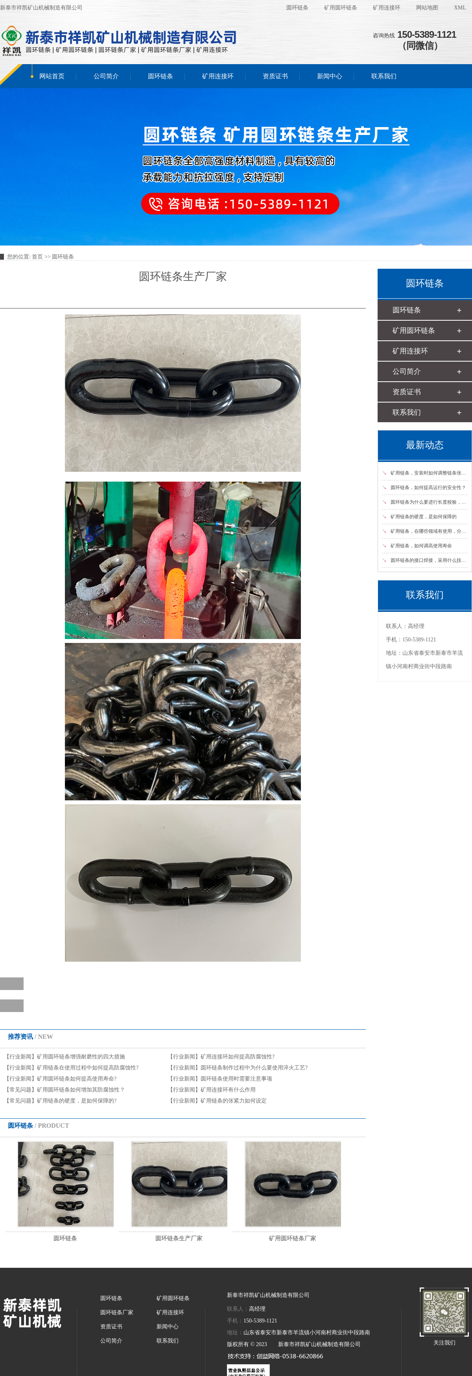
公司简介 (106, 76)
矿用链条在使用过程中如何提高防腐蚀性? (87, 1068)
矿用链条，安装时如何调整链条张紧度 (426, 473)
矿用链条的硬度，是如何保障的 (419, 516)
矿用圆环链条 (340, 8)
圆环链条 (297, 8)
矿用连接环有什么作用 (228, 1090)
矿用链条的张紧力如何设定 (234, 1101)
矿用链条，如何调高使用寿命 (417, 546)
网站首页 (52, 76)
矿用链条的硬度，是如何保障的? (76, 1101)
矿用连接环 (386, 8)
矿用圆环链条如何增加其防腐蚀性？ (81, 1090)
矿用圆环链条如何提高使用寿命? (76, 1079)
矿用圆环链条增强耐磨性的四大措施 (81, 1057)
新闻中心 (329, 76)
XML (460, 8)
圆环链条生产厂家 (179, 1238)
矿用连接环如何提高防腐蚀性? (238, 1057)
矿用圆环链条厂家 (292, 1238)
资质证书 (275, 76)
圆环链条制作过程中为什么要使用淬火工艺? (254, 1068)
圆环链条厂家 (116, 1312)
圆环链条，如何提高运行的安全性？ (424, 487)
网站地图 (427, 8)
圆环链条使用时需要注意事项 (236, 1079)
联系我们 (383, 76)
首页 (37, 257)
